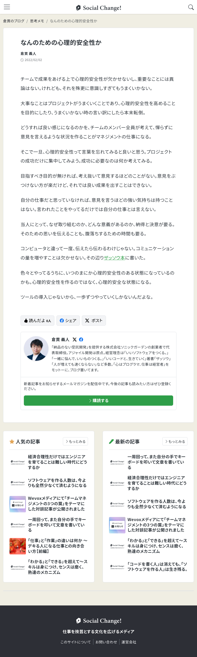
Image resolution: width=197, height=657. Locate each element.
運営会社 (129, 641)
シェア (68, 320)
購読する (98, 400)
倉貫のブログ (13, 20)
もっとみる (75, 441)
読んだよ (37, 320)
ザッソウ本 (114, 257)
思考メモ (37, 20)
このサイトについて (76, 641)
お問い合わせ (106, 641)
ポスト (94, 320)
